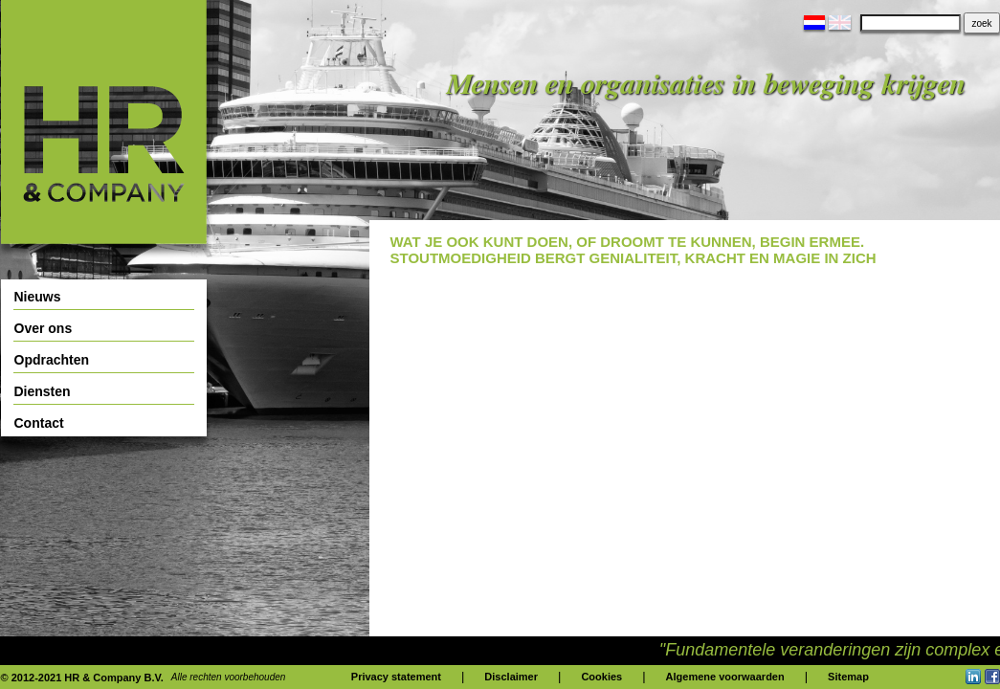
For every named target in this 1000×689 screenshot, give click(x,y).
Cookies (601, 676)
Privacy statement (396, 676)
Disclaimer (511, 676)
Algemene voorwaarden (725, 676)
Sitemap (848, 676)
